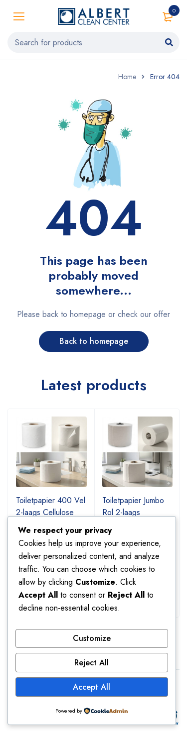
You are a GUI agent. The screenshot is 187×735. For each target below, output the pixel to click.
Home (127, 77)
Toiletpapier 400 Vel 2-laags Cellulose (50, 506)
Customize (92, 638)
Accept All (91, 687)
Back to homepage (93, 341)
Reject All (91, 662)
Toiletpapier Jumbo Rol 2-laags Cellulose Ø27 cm (133, 512)
